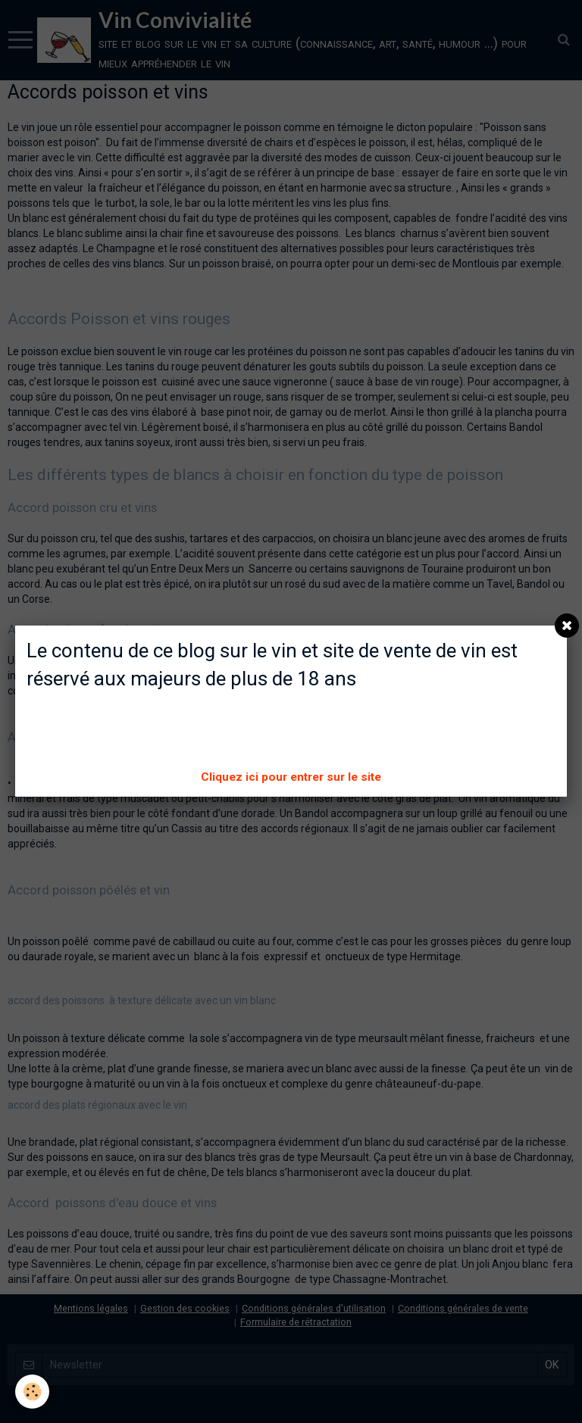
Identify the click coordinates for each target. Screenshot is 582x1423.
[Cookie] (32, 1392)
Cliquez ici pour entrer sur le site (291, 777)
